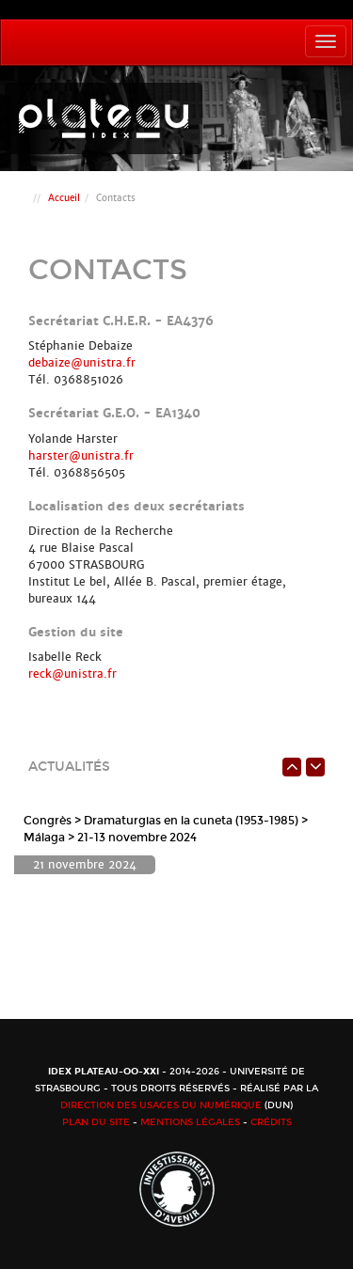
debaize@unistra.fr (82, 362)
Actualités (69, 767)
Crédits (271, 1122)
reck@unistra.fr (72, 674)
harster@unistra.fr (81, 455)
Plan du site (96, 1122)
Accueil (64, 198)
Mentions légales (190, 1122)
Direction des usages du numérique (161, 1105)
